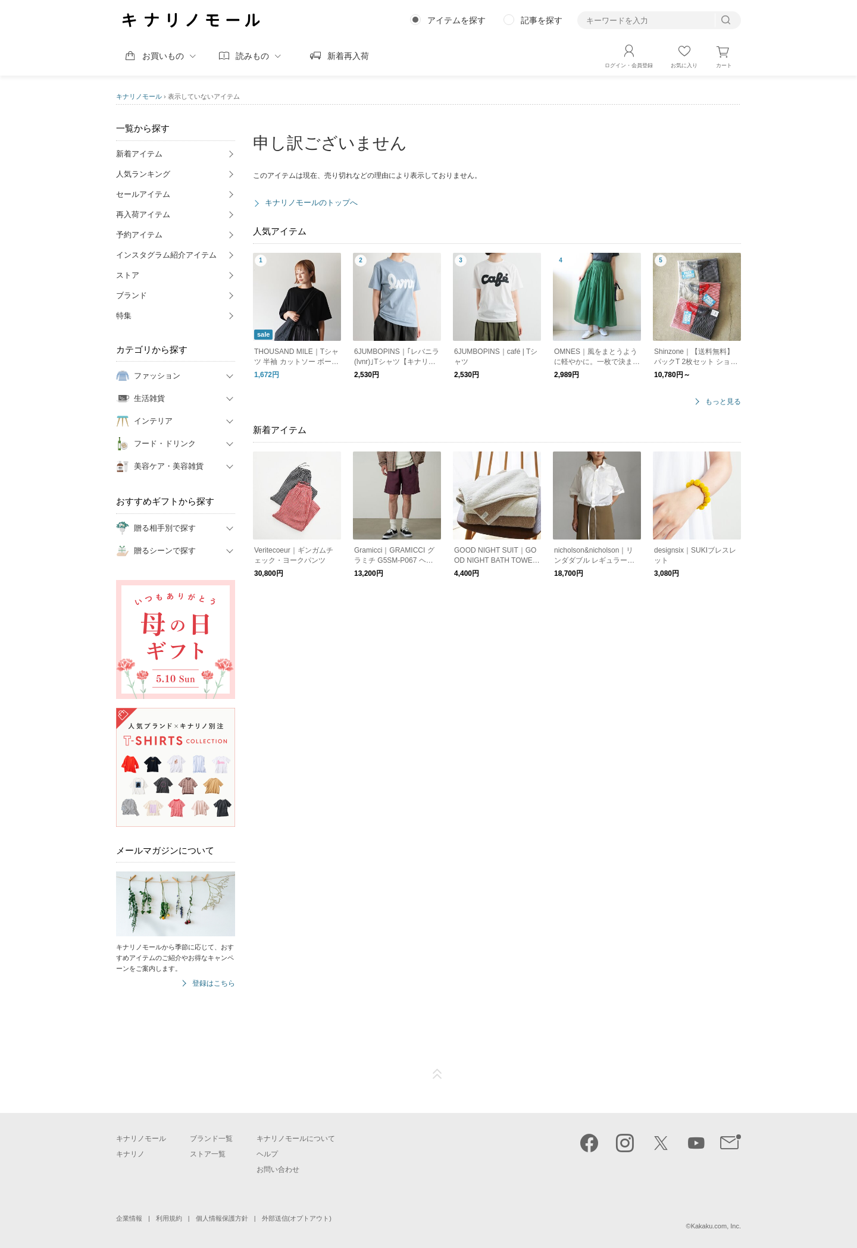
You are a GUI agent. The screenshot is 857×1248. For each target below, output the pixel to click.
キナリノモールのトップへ (311, 202)
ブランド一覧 (211, 1138)
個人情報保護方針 (222, 1218)
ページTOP (437, 1074)
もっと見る (723, 402)
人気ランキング (143, 174)
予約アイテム (139, 234)
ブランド (131, 295)
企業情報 (129, 1218)
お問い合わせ (278, 1169)
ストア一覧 (208, 1154)
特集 (124, 315)
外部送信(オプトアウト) (296, 1218)
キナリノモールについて (296, 1138)
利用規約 (169, 1218)
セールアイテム (143, 194)
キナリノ (130, 1154)
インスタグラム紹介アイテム (166, 254)
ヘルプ (267, 1154)
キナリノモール (139, 96)
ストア (127, 275)
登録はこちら (213, 983)
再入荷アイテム (143, 214)
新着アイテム (139, 153)
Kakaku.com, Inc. (716, 1226)
